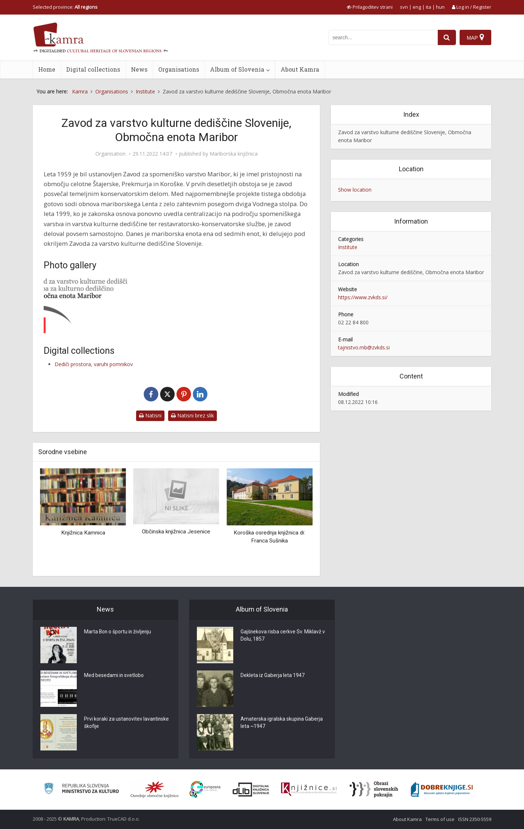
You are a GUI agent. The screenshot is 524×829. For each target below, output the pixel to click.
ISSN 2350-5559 (474, 819)
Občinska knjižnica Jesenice (176, 531)
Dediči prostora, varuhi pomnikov (94, 364)
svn (404, 7)
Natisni (150, 415)
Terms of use (439, 819)
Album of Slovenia (237, 69)
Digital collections (93, 69)
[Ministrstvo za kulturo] (81, 789)
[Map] (475, 37)
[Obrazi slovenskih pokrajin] (374, 789)
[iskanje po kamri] (383, 37)
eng (417, 7)
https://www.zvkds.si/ (363, 297)
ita (428, 7)
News (139, 69)
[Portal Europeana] (205, 789)
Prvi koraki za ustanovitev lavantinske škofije (113, 723)
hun (440, 7)
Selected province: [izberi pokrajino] (65, 7)
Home (46, 69)
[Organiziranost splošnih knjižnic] (154, 789)
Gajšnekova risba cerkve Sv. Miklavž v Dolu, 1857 (283, 635)
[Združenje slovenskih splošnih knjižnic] (309, 789)
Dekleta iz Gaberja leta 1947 (273, 676)
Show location (355, 189)
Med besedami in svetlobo (114, 676)
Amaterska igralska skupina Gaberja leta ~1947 (282, 723)
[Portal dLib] (251, 789)
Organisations (178, 69)
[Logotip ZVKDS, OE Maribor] (85, 306)
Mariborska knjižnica (234, 154)
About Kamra (300, 69)
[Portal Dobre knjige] (442, 789)
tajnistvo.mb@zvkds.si (364, 347)
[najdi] (447, 37)
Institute (347, 247)
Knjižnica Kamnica (83, 532)
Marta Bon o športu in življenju (118, 632)
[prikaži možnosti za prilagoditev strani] (370, 7)
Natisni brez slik (192, 415)
